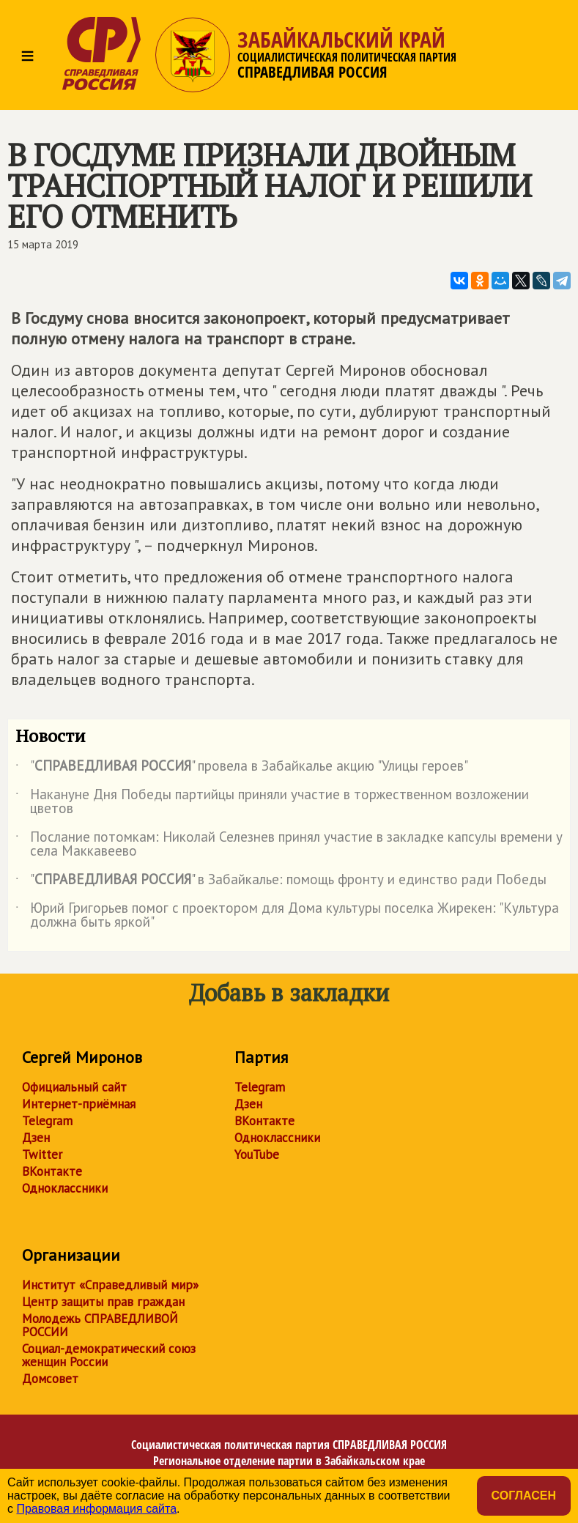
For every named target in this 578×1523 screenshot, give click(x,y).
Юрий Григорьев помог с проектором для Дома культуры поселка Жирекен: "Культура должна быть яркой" (287, 915)
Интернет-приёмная (79, 1104)
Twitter (42, 1154)
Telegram (47, 1120)
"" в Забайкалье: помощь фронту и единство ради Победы (280, 882)
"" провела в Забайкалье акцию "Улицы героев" (241, 768)
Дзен (36, 1137)
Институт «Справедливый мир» (110, 1285)
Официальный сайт (74, 1087)
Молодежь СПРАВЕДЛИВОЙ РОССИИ (100, 1325)
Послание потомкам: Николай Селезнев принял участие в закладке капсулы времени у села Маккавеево (289, 844)
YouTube (256, 1154)
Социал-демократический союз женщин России (109, 1355)
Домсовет (50, 1378)
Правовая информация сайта (96, 1508)
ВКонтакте (52, 1171)
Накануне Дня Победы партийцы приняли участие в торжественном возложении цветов (272, 802)
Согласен (524, 1495)
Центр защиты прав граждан (103, 1301)
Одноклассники (65, 1188)
